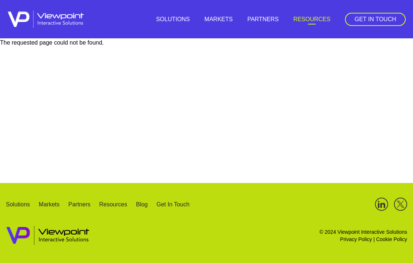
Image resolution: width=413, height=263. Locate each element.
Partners (263, 19)
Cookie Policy (391, 239)
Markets (218, 19)
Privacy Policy (356, 239)
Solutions (172, 19)
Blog (142, 205)
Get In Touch (375, 19)
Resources (311, 19)
